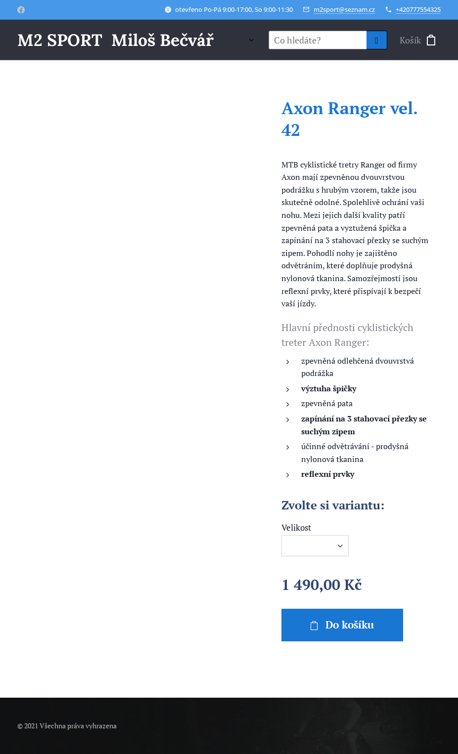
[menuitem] (248, 40)
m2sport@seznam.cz (344, 9)
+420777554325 (418, 9)
